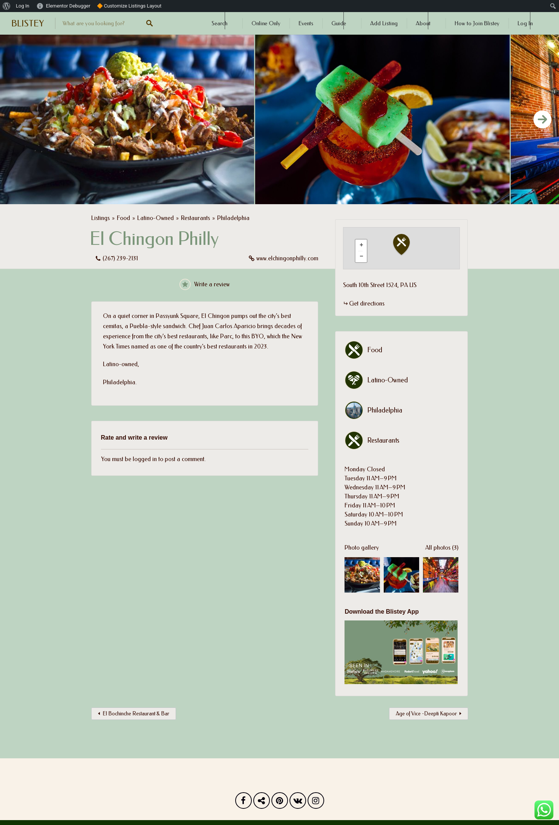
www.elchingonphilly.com (287, 258)
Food (123, 218)
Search (219, 23)
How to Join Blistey (477, 23)
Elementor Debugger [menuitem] (68, 6)
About (423, 23)
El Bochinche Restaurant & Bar (136, 713)
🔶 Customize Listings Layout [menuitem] (129, 6)
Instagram (315, 802)
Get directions (366, 303)
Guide (338, 23)
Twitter (261, 802)
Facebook (243, 802)
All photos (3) (441, 547)
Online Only (265, 23)
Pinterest (279, 802)
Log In (525, 23)
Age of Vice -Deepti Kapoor (426, 713)
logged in (145, 459)
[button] (405, 245)
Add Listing (384, 23)
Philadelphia (233, 218)
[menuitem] (6, 6)
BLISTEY (27, 23)
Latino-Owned (155, 218)
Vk (297, 802)
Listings (100, 218)
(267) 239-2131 (120, 258)
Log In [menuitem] (22, 6)
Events (306, 23)
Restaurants (195, 218)
